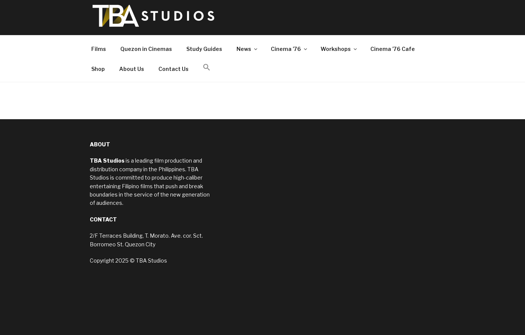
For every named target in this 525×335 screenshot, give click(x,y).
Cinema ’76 (289, 49)
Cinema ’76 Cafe (392, 49)
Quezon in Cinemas (146, 49)
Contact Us (173, 69)
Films (98, 49)
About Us (131, 69)
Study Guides (204, 49)
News (247, 49)
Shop (98, 69)
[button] (206, 67)
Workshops (339, 49)
